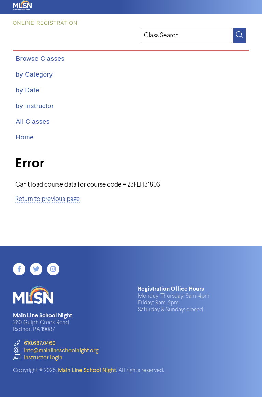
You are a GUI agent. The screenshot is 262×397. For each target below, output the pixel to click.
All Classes (32, 121)
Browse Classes (40, 58)
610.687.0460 (34, 343)
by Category (34, 74)
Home (25, 137)
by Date (27, 90)
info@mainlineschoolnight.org (55, 351)
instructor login (37, 358)
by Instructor (35, 105)
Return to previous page (47, 199)
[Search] (239, 35)
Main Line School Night (87, 370)
